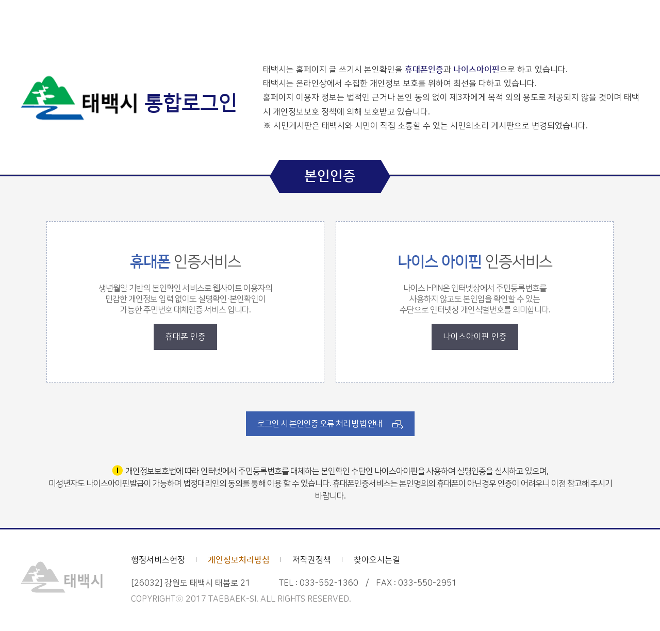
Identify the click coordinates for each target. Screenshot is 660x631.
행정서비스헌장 (158, 559)
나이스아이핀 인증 (475, 336)
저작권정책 (311, 559)
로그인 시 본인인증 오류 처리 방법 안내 (319, 423)
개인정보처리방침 (239, 559)
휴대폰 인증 (185, 336)
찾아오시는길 (377, 559)
